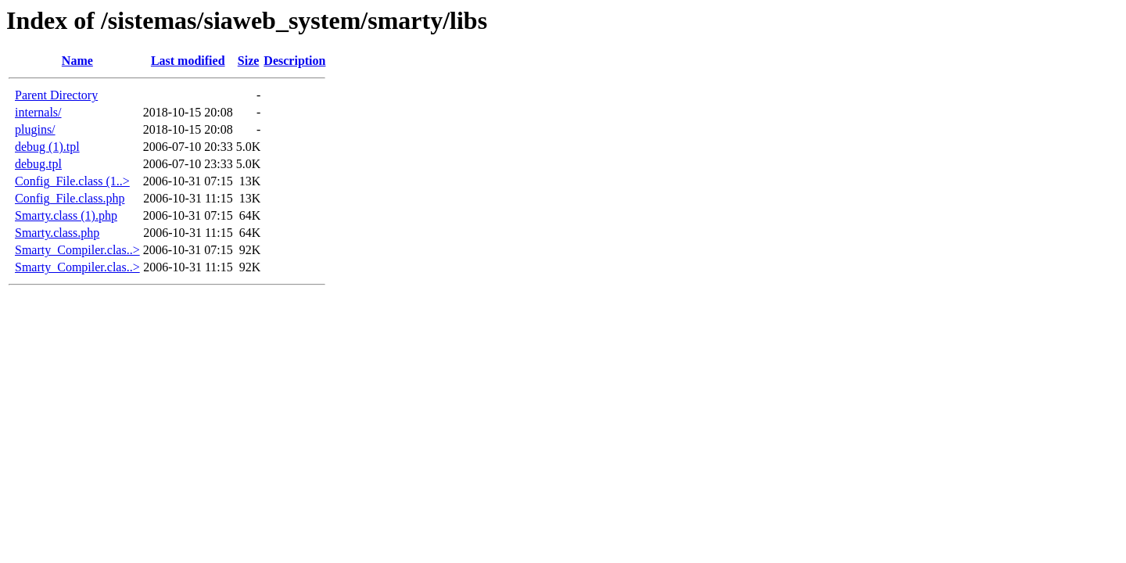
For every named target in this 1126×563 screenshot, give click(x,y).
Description (294, 60)
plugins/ (35, 129)
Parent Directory (56, 95)
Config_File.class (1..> (72, 181)
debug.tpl (38, 163)
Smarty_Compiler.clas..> (77, 249)
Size (249, 60)
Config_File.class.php (69, 198)
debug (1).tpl (47, 146)
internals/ (38, 112)
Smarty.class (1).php (66, 215)
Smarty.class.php (57, 232)
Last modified (188, 60)
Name (77, 60)
